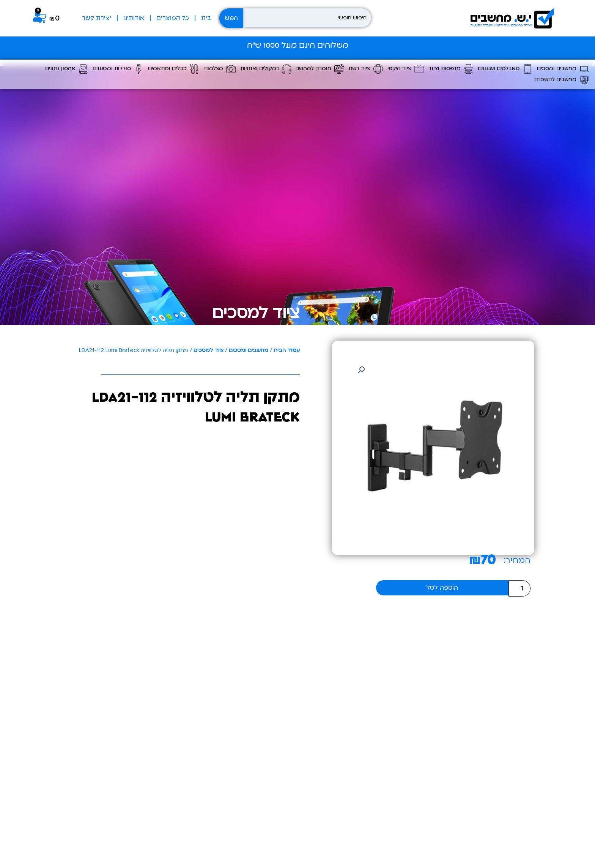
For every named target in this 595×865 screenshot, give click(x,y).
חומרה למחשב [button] (320, 69)
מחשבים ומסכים (248, 350)
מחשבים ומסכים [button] (563, 69)
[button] (361, 370)
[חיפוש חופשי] (307, 17)
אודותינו (133, 18)
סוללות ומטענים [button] (118, 69)
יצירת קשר (96, 18)
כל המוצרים (172, 18)
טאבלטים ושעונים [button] (505, 69)
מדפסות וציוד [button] (450, 69)
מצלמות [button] (220, 69)
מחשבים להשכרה (561, 80)
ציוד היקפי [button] (405, 69)
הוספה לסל (442, 587)
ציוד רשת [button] (365, 69)
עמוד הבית (287, 350)
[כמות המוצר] (519, 588)
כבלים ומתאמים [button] (173, 69)
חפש (231, 18)
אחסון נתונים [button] (66, 69)
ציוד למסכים (256, 313)
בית (206, 18)
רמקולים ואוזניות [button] (265, 69)
